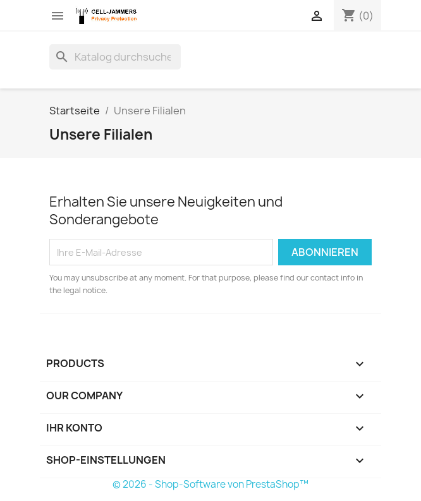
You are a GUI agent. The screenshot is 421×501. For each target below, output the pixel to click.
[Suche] (115, 56)
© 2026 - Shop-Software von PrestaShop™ (210, 484)
